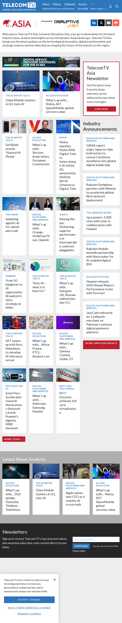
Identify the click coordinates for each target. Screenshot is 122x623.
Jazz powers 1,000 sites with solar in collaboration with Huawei (99, 223)
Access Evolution (57, 95)
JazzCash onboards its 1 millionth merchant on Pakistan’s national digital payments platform (99, 322)
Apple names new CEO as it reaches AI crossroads (75, 498)
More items (14, 439)
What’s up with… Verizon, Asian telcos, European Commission (41, 154)
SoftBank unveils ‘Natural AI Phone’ (13, 150)
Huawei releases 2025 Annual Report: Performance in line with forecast (100, 287)
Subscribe (101, 109)
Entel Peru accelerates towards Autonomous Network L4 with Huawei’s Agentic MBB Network (14, 410)
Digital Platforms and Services (59, 8)
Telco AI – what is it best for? (39, 287)
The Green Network (98, 212)
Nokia (63, 137)
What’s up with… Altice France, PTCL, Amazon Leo (41, 348)
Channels (69, 4)
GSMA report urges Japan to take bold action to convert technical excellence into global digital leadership (101, 155)
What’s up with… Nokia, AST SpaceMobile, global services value (60, 105)
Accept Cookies (29, 599)
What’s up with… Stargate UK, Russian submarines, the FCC (67, 292)
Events (83, 4)
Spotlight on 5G (14, 387)
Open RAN (82, 8)
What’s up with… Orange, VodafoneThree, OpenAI (41, 232)
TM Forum (12, 214)
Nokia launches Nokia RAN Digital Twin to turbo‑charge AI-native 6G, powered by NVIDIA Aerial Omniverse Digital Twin (67, 165)
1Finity (63, 214)
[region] (29, 598)
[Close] (54, 579)
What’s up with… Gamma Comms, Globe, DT (66, 351)
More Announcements (101, 345)
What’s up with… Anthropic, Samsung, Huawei (39, 403)
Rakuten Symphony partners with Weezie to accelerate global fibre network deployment (101, 192)
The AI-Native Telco (18, 95)
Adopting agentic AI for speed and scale (12, 224)
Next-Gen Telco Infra (66, 387)
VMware (11, 276)
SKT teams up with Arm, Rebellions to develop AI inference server (14, 350)
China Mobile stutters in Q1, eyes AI (21, 102)
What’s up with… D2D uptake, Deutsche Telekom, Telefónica (13, 499)
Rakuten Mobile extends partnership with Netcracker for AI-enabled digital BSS (100, 256)
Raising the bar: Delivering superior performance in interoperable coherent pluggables (68, 234)
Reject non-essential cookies (29, 607)
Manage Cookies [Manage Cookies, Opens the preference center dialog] (29, 613)
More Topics (98, 8)
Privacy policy (79, 550)
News (46, 4)
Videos (57, 4)
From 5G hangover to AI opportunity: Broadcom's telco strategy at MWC (14, 294)
